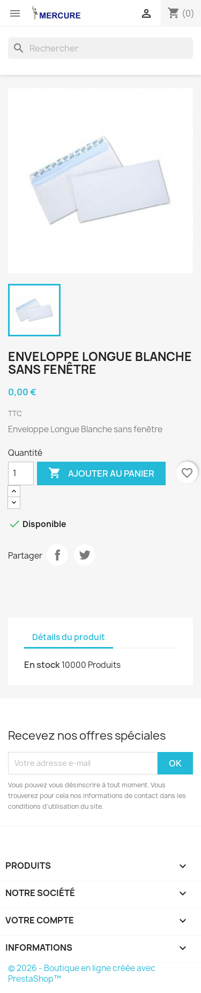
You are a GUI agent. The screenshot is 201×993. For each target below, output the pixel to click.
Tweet (84, 555)
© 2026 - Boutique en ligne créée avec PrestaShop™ (81, 973)
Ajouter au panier (101, 473)
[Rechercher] (100, 48)
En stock (42, 664)
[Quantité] (21, 473)
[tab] (123, 632)
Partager (57, 555)
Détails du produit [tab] (68, 637)
